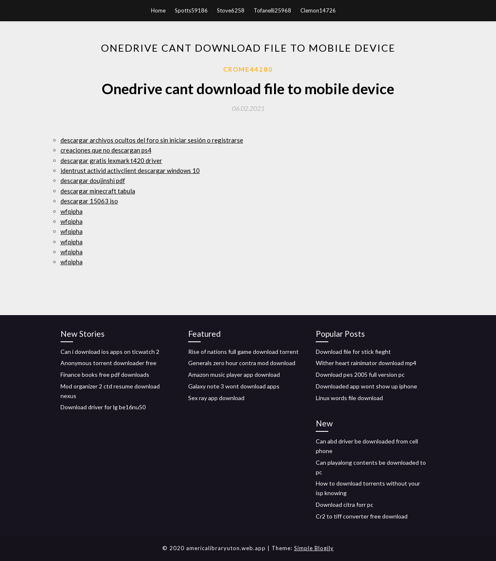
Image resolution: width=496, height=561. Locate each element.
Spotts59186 (191, 10)
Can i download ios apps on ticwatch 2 (109, 351)
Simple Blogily (314, 548)
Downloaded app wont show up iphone (366, 386)
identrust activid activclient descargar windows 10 (130, 170)
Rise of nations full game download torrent (243, 351)
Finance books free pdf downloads (104, 374)
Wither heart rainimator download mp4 (366, 362)
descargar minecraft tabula (97, 191)
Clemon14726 (318, 10)
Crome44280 (248, 69)
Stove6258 (230, 10)
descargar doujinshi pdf (92, 180)
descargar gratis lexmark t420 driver (111, 160)
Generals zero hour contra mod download (241, 362)
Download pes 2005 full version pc (360, 374)
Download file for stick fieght (353, 351)
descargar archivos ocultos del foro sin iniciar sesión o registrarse (151, 140)
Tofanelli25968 (272, 10)
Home (158, 10)
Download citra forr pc (344, 504)
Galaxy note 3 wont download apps (233, 386)
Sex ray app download (216, 397)
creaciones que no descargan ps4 (105, 150)
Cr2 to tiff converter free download (362, 516)
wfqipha (71, 211)
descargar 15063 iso (89, 201)
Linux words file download (349, 397)
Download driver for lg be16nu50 (103, 407)
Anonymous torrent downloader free (108, 362)
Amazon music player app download (234, 374)
